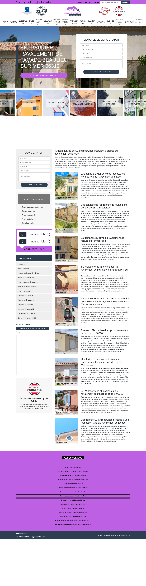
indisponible (24, 2)
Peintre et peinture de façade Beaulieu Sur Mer (73, 471)
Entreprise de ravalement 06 (139, 22)
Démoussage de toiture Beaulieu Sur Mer (73, 492)
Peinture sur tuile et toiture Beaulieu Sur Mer (73, 512)
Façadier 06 (5, 22)
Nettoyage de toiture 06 (91, 22)
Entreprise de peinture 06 (48, 22)
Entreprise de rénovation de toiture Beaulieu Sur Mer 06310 (73, 525)
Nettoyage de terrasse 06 (119, 22)
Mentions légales (124, 535)
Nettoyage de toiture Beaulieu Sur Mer (73, 504)
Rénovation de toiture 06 (23, 22)
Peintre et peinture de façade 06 (57, 22)
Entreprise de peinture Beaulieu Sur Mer (73, 475)
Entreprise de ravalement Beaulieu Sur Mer (73, 488)
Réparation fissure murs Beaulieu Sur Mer (73, 516)
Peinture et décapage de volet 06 (39, 22)
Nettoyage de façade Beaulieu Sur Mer (73, 500)
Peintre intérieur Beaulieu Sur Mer (73, 508)
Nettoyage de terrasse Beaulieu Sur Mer (73, 496)
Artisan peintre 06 (31, 22)
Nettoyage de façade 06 (110, 22)
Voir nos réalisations (44, 75)
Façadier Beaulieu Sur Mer (73, 467)
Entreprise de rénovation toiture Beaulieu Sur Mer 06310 (73, 520)
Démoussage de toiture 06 (129, 22)
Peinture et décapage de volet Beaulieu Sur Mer (73, 479)
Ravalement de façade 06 (101, 22)
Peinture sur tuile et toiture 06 (65, 22)
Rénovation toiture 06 (13, 22)
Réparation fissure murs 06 (74, 22)
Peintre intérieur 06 (83, 22)
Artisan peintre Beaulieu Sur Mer (73, 484)
